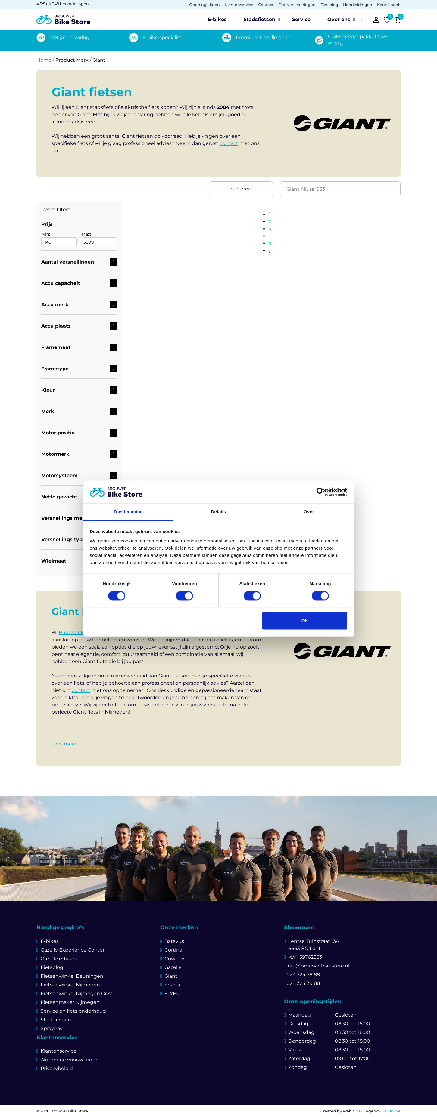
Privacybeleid (57, 1068)
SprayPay (52, 1028)
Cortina (173, 950)
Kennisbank (389, 4)
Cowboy (174, 958)
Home (44, 60)
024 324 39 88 (302, 974)
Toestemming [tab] (128, 511)
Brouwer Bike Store (82, 632)
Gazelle (173, 967)
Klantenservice (239, 4)
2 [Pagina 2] (269, 221)
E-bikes (217, 19)
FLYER (172, 993)
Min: (59, 239)
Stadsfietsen (259, 19)
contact (229, 143)
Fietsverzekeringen (297, 4)
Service (301, 19)
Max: (99, 239)
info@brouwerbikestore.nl (316, 966)
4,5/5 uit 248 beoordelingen (62, 4)
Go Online (391, 1111)
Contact (265, 4)
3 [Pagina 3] (269, 229)
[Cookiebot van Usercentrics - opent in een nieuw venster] (321, 491)
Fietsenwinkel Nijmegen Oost (77, 993)
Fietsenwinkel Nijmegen (70, 985)
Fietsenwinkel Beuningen (72, 976)
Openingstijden (204, 4)
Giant (170, 976)
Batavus (174, 941)
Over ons (338, 19)
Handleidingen (357, 4)
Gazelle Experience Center (73, 950)
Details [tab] (218, 511)
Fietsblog (329, 4)
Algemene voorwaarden (70, 1060)
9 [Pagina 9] (269, 243)
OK (304, 620)
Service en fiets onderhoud (73, 1011)
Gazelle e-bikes (59, 958)
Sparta (172, 985)
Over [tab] (309, 511)
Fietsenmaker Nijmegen (70, 1002)
